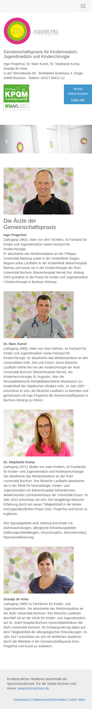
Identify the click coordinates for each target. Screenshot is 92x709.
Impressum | (23, 699)
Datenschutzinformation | (51, 699)
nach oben (77, 699)
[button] (7, 139)
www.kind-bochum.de (33, 688)
